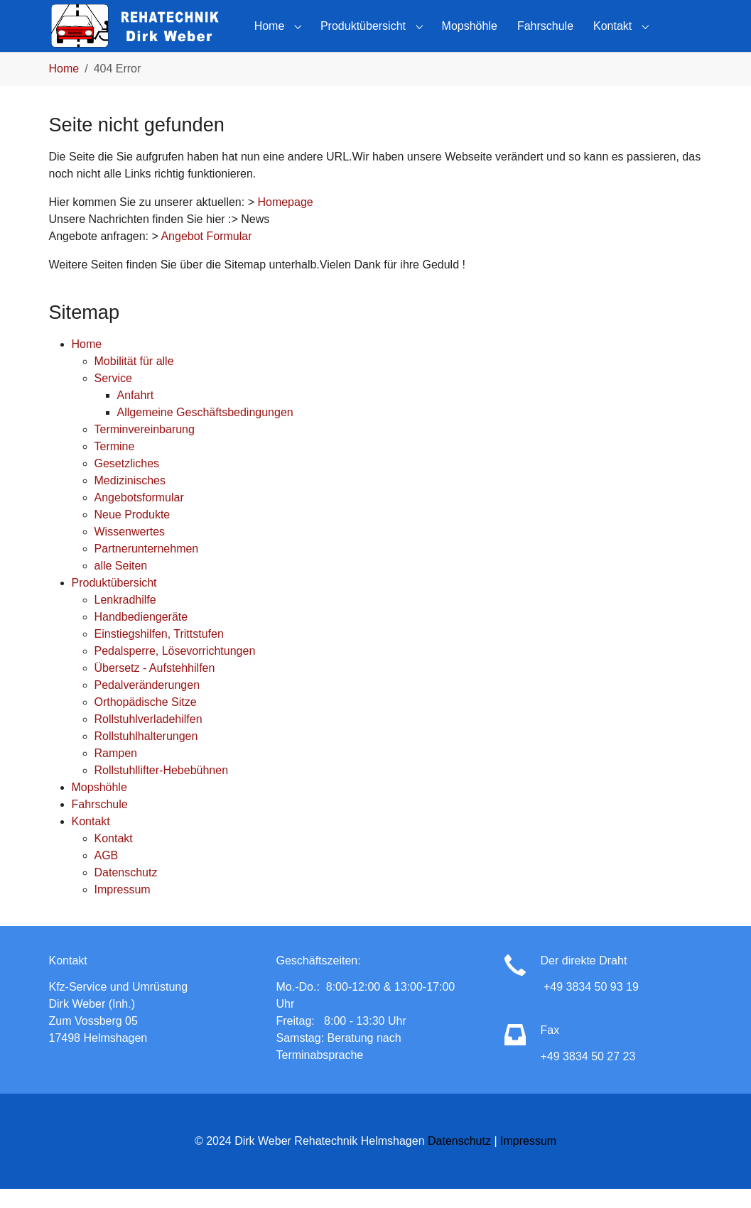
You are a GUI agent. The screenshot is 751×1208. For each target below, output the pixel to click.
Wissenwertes (130, 550)
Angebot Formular (206, 255)
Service (113, 397)
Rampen (115, 772)
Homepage (285, 221)
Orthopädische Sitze (145, 720)
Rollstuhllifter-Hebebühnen (161, 789)
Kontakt (91, 840)
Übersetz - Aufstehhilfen (154, 686)
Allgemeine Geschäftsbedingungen (205, 431)
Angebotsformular (139, 516)
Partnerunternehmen (146, 567)
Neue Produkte (132, 533)
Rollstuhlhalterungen (146, 755)
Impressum (122, 908)
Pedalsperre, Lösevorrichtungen (175, 669)
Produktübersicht (114, 601)
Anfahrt (135, 414)
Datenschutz (126, 891)
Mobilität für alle (134, 380)
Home (87, 363)
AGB (106, 874)
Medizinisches (130, 499)
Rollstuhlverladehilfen (148, 737)
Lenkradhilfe (125, 618)
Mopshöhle (99, 806)
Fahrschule (100, 823)
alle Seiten (121, 584)
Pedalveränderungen (147, 703)
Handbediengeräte (141, 635)
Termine (114, 465)
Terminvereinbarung (144, 448)
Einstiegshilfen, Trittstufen (159, 652)
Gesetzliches (127, 482)
